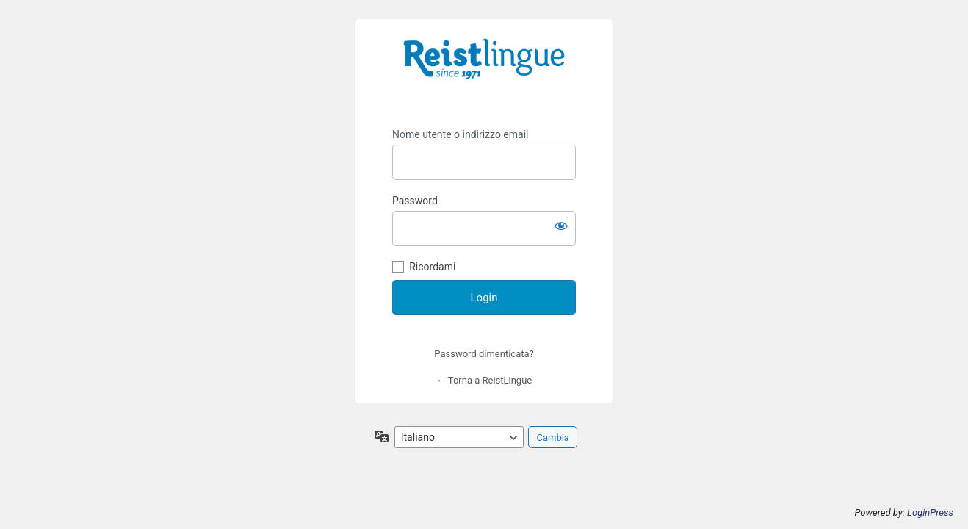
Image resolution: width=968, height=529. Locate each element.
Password (415, 200)
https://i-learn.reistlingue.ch (484, 69)
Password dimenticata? (483, 353)
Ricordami (432, 267)
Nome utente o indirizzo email (460, 134)
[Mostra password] (561, 225)
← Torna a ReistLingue (484, 380)
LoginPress (930, 512)
